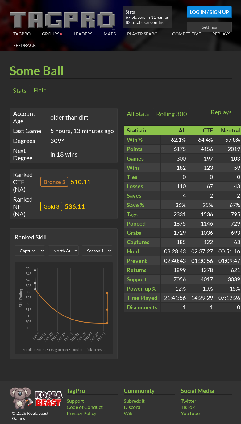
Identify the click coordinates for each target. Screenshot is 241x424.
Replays (221, 33)
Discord (132, 407)
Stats (20, 90)
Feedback (24, 45)
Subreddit (134, 401)
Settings (209, 27)
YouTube (190, 413)
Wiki (129, 413)
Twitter (188, 401)
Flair (40, 90)
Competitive (186, 33)
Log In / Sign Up (209, 12)
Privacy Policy (81, 413)
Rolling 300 (171, 113)
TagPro (22, 33)
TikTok (188, 407)
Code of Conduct (85, 407)
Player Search (144, 33)
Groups (52, 33)
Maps (110, 33)
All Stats (138, 113)
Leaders (83, 33)
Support (75, 401)
